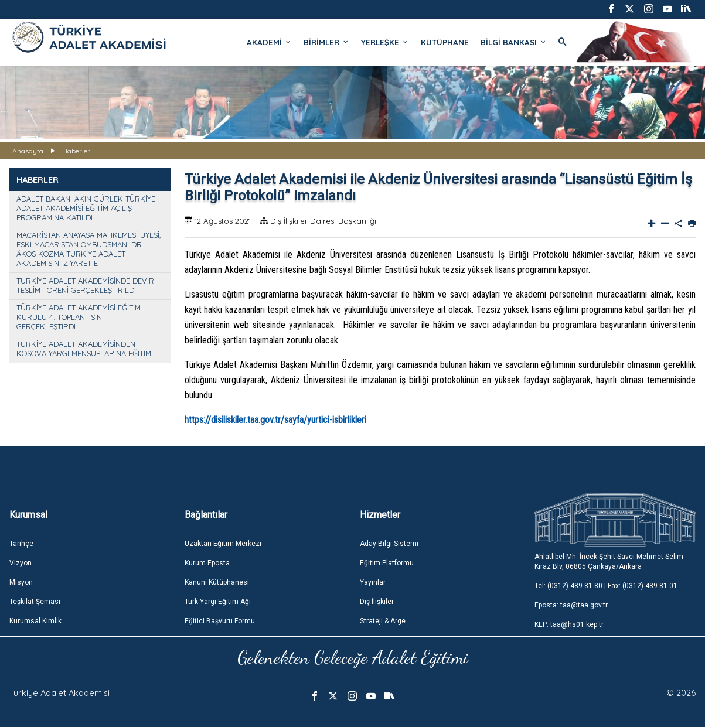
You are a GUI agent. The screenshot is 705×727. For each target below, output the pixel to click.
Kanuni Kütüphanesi (217, 582)
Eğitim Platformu (387, 563)
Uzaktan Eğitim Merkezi (223, 544)
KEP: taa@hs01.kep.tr (569, 624)
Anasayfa (27, 150)
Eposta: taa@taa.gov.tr (571, 605)
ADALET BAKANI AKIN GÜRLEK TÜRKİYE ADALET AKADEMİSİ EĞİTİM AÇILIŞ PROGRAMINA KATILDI (85, 208)
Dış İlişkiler (377, 602)
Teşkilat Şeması (34, 602)
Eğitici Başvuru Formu (220, 621)
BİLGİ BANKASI (514, 42)
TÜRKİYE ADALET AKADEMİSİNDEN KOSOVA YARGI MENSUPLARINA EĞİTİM (83, 348)
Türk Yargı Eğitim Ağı (218, 602)
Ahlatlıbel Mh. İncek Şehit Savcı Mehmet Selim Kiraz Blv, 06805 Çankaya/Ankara (608, 561)
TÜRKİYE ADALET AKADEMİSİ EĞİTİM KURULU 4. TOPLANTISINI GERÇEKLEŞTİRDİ (78, 317)
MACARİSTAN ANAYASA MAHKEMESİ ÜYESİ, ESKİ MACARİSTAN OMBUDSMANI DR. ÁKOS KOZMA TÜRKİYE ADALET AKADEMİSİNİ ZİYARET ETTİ (88, 249)
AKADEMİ (269, 42)
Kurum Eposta (207, 563)
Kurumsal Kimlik (35, 621)
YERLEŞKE (385, 42)
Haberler (76, 150)
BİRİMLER (326, 42)
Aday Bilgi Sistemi (389, 544)
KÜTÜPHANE (445, 42)
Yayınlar (373, 582)
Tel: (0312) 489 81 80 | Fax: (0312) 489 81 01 (605, 586)
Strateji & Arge (383, 621)
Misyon (21, 582)
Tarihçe (21, 544)
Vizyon (20, 563)
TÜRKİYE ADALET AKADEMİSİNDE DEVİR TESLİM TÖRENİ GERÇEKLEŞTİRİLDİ (85, 285)
